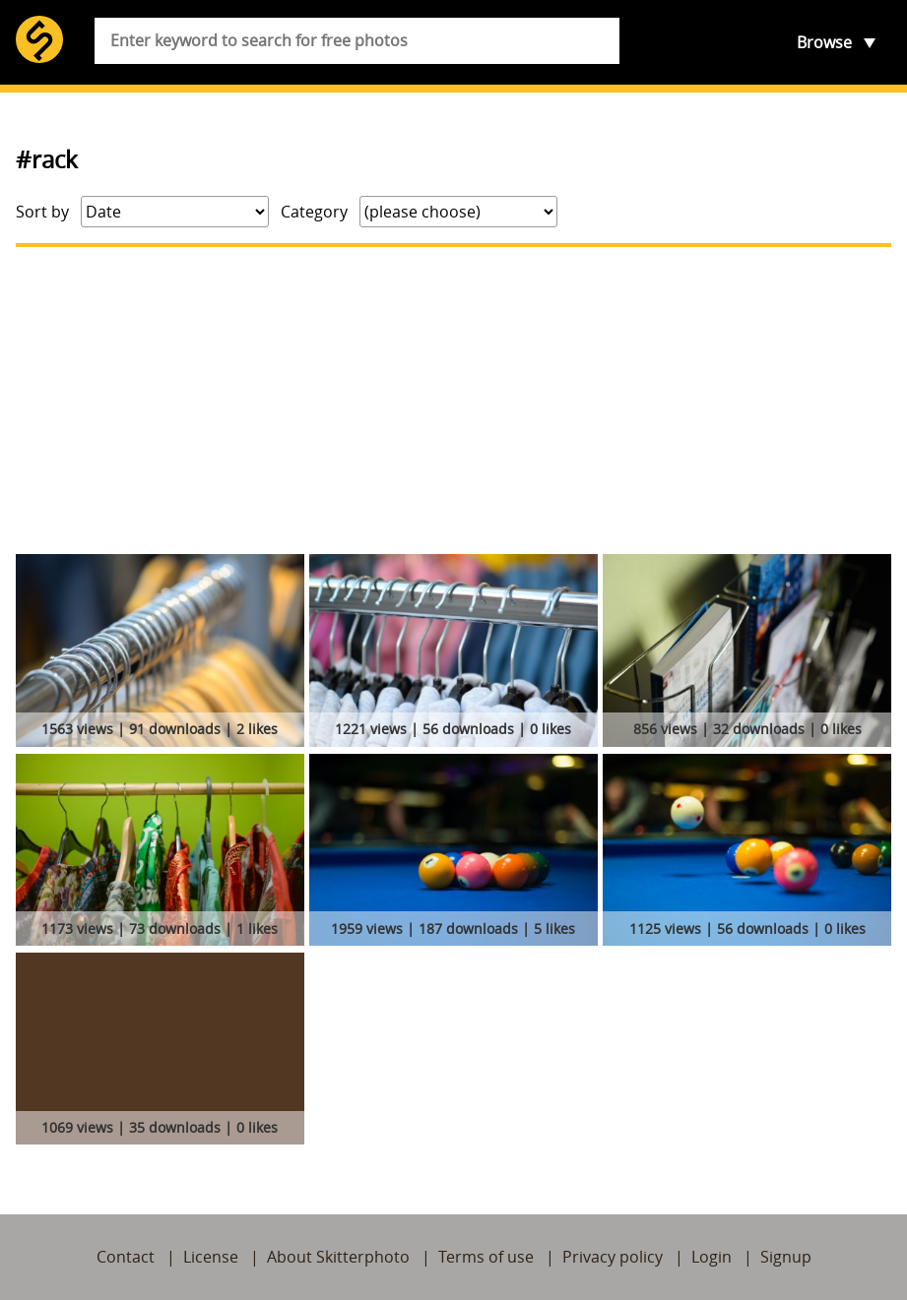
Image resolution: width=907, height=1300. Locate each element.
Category (314, 211)
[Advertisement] (453, 400)
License (210, 1257)
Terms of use (486, 1257)
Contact (126, 1257)
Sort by (42, 211)
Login (711, 1257)
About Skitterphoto (338, 1257)
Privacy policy (612, 1257)
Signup (785, 1257)
